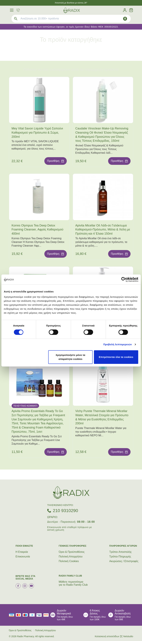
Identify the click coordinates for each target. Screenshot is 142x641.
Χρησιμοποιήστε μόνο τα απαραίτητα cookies (70, 357)
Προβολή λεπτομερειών (117, 344)
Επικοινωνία (23, 556)
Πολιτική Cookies (69, 561)
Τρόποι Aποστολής (120, 551)
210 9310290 (65, 510)
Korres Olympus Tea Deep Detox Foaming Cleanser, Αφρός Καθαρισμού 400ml (37, 229)
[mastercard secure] (46, 615)
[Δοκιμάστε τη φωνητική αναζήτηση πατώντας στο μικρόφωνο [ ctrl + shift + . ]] (125, 19)
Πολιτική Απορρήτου (71, 556)
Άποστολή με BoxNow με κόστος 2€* (71, 3)
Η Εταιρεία (22, 551)
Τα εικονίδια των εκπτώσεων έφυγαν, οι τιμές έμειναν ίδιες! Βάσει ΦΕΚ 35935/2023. (71, 26)
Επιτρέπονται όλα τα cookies (116, 357)
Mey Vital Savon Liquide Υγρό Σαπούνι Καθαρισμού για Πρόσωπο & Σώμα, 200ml (37, 132)
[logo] (71, 10)
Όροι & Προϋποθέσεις (72, 551)
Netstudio (126, 636)
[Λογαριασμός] (125, 10)
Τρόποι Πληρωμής (120, 556)
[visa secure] (39, 615)
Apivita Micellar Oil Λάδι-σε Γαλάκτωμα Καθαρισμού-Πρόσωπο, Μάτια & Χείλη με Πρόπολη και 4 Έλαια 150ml (102, 229)
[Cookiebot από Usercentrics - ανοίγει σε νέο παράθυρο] (123, 279)
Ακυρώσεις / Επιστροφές (123, 561)
